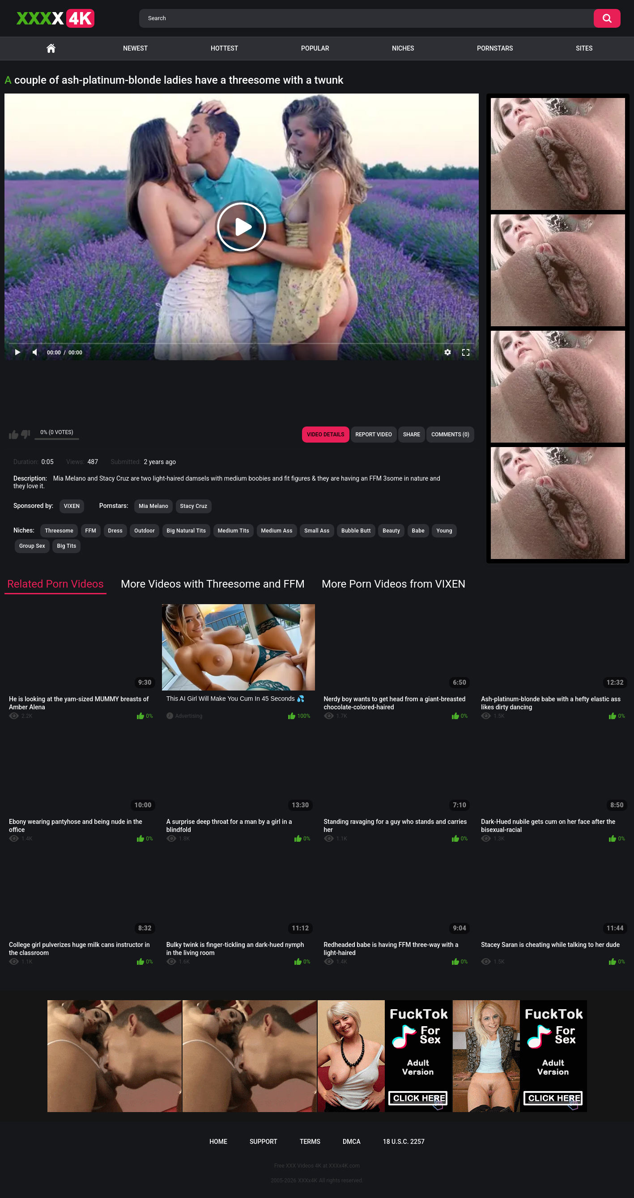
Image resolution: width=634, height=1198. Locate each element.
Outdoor (144, 531)
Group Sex (32, 546)
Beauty (391, 531)
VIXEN (72, 506)
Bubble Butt (356, 531)
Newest (135, 48)
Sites (584, 48)
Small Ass (316, 531)
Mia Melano (153, 506)
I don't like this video (25, 434)
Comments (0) (450, 434)
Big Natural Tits (186, 531)
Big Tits (66, 546)
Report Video (374, 434)
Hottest (224, 48)
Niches (403, 48)
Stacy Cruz (194, 506)
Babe (418, 531)
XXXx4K (307, 1180)
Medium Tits (233, 531)
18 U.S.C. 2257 (404, 1141)
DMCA (352, 1141)
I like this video (13, 434)
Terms (310, 1141)
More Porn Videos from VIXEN (393, 584)
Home (51, 48)
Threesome (59, 531)
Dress (115, 531)
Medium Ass (277, 531)
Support (263, 1141)
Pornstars (495, 48)
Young (444, 531)
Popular (315, 48)
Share (411, 434)
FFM (91, 531)
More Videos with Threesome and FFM (213, 584)
